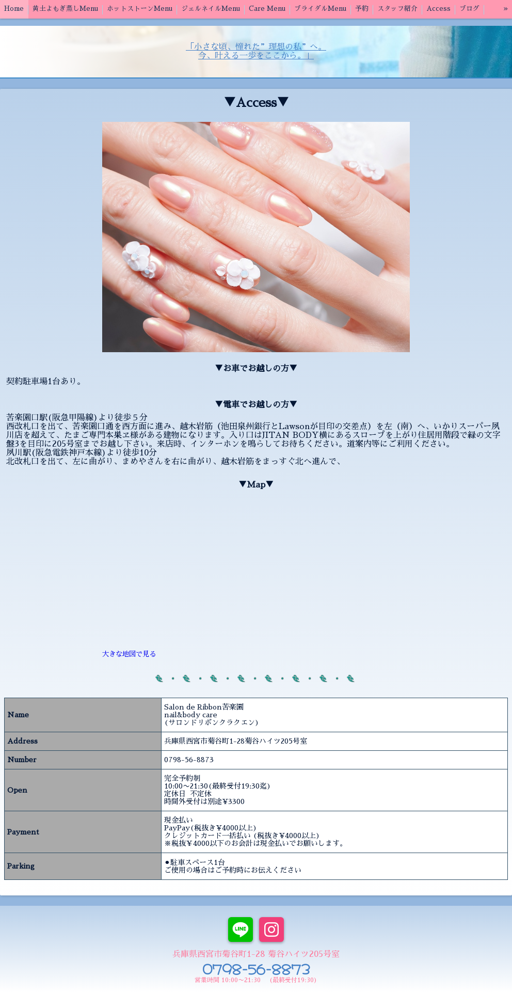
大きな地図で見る (129, 654)
